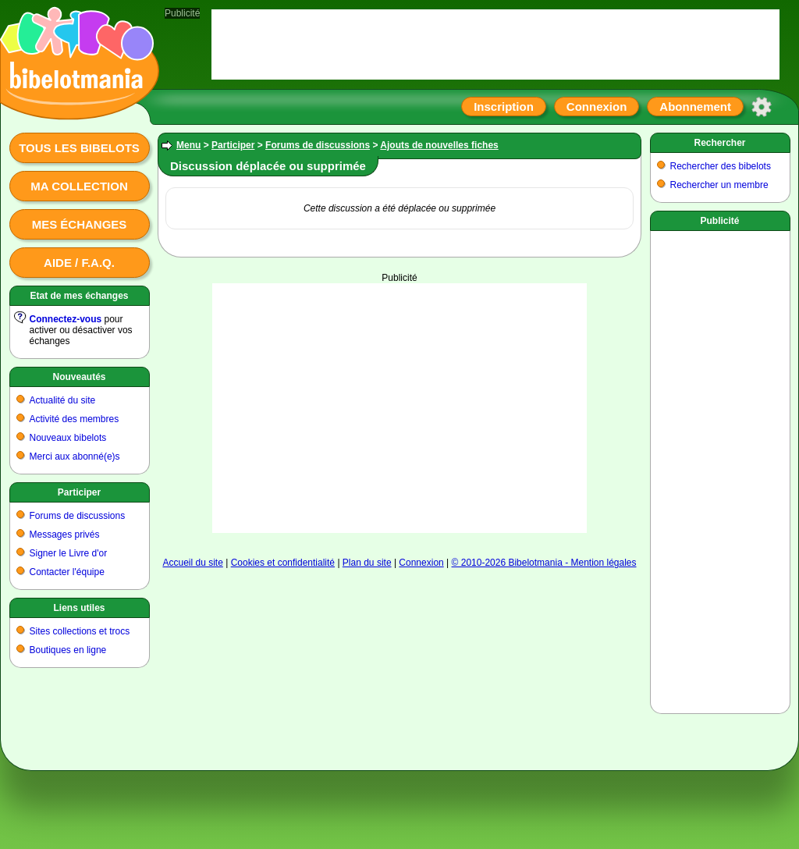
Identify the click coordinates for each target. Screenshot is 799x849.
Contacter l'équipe (67, 572)
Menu (188, 145)
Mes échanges (79, 224)
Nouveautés (78, 376)
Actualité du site (63, 400)
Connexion (596, 106)
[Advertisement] (399, 408)
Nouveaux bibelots (68, 437)
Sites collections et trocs (80, 631)
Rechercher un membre (719, 184)
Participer (79, 492)
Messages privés (65, 534)
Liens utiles (79, 607)
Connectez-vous (66, 319)
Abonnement (695, 106)
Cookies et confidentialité (283, 562)
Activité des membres (74, 419)
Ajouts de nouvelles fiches (439, 145)
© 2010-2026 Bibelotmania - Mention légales (544, 562)
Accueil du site (192, 562)
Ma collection (78, 186)
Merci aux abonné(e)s (75, 456)
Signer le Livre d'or (69, 553)
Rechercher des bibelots (720, 166)
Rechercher (719, 142)
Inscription (504, 106)
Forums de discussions (78, 515)
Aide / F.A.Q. (79, 262)
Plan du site (367, 562)
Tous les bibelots (79, 148)
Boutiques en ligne (68, 650)
